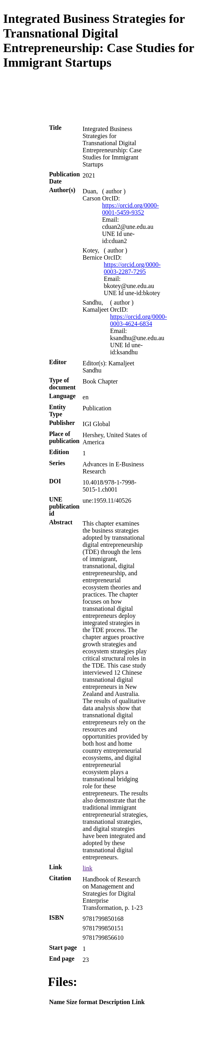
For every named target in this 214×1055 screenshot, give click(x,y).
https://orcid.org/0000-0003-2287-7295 (132, 268)
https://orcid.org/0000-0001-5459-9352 (130, 209)
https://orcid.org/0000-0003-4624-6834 (138, 320)
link (88, 868)
